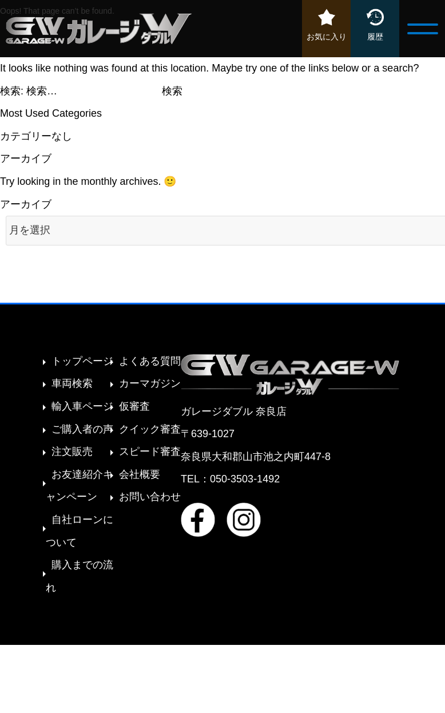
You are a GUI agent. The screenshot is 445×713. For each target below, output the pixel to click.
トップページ (82, 361)
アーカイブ (25, 204)
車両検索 (72, 383)
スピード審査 (150, 451)
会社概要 (139, 474)
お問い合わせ (150, 496)
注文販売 (72, 451)
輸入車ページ (82, 406)
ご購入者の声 (82, 429)
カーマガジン (150, 383)
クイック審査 (150, 429)
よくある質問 (150, 361)
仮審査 (134, 406)
